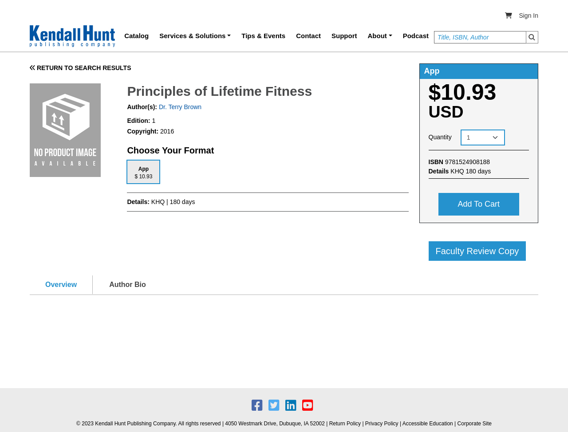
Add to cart (479, 204)
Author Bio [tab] (127, 284)
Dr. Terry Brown (179, 106)
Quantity (440, 137)
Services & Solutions (192, 35)
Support (344, 35)
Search (532, 37)
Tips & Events (263, 35)
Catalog (136, 35)
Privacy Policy (381, 423)
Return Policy (345, 423)
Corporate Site (475, 423)
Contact (308, 35)
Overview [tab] (61, 284)
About (377, 35)
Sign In (528, 15)
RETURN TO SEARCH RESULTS (80, 67)
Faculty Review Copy (477, 251)
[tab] (143, 172)
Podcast (416, 35)
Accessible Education (427, 423)
